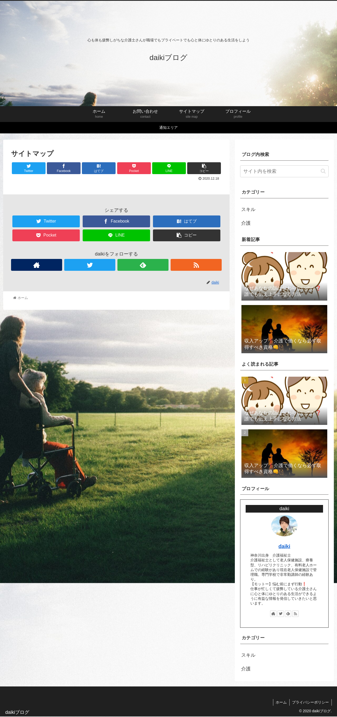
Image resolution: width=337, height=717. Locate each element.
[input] (284, 171)
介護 (246, 223)
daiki (284, 546)
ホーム (280, 702)
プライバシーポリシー (310, 702)
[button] (323, 171)
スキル (248, 209)
